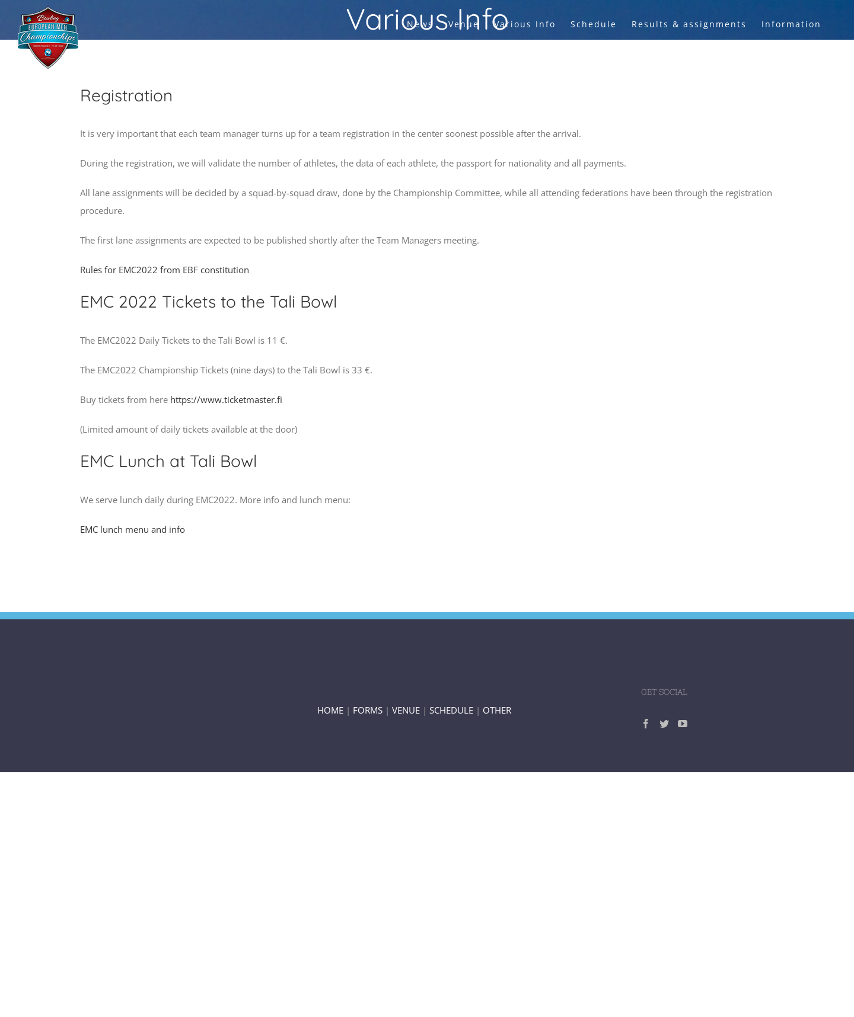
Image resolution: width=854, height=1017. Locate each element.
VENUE (407, 710)
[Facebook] (646, 723)
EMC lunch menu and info (132, 529)
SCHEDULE (451, 710)
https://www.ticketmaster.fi (226, 399)
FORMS (368, 710)
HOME (330, 710)
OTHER (497, 710)
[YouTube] (682, 723)
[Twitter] (664, 723)
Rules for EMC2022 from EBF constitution (164, 270)
